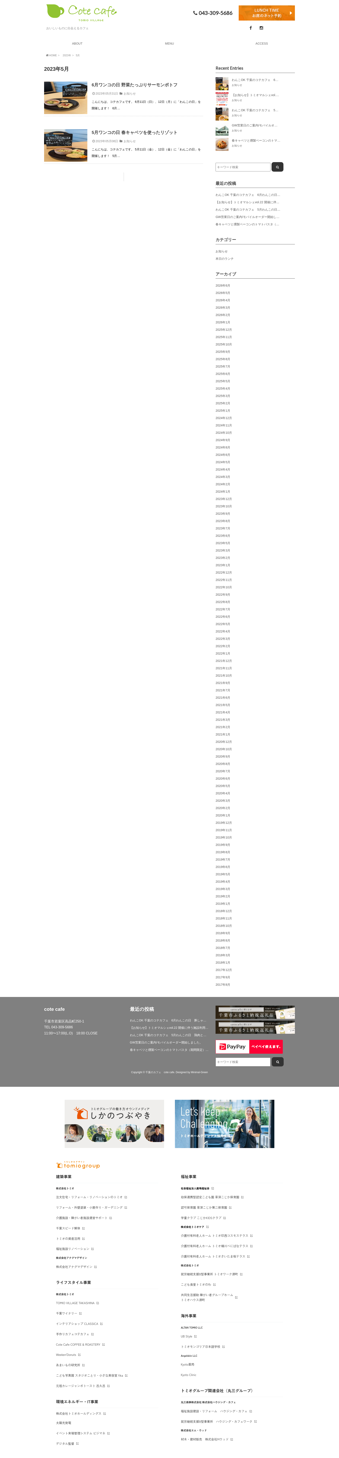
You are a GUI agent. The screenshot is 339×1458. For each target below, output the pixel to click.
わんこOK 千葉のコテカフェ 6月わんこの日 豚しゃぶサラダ (258, 195)
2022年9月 (223, 594)
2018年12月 (224, 911)
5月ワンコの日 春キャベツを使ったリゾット (134, 132)
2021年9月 (223, 683)
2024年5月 (223, 462)
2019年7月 (223, 859)
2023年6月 (223, 535)
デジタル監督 (65, 1443)
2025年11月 (224, 337)
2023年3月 (223, 550)
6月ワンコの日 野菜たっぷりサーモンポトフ (134, 84)
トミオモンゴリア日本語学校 (200, 1346)
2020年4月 (223, 793)
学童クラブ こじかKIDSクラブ (201, 1218)
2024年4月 (223, 469)
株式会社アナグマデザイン (74, 1266)
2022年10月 (224, 587)
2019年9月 (223, 845)
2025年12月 (224, 329)
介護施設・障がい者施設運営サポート (81, 1218)
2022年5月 (223, 624)
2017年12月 (224, 970)
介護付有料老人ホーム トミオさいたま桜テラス (213, 1256)
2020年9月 (223, 756)
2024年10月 (224, 432)
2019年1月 (223, 903)
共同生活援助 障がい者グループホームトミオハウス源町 (207, 1297)
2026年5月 (223, 293)
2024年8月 (223, 447)
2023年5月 (223, 543)
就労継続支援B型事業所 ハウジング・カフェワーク (217, 1421)
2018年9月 (223, 933)
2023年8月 (223, 521)
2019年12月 (224, 822)
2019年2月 (223, 896)
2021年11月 (224, 668)
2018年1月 (223, 962)
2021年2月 (223, 727)
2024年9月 (223, 440)
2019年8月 (223, 852)
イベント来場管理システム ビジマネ (80, 1433)
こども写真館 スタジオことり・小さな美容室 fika (89, 1375)
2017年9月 (223, 977)
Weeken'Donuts (66, 1354)
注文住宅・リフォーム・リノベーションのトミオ (89, 1197)
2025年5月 (223, 381)
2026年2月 (223, 315)
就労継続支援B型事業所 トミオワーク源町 (209, 1274)
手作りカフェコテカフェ (72, 1334)
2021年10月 (224, 675)
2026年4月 (223, 300)
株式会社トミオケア (192, 1227)
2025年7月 (223, 366)
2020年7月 (223, 771)
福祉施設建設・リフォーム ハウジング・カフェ (214, 1411)
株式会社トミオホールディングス (78, 1413)
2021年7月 (223, 690)
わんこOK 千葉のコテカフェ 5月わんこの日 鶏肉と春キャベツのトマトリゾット (272, 209)
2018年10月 (224, 925)
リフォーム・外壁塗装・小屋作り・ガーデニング (89, 1207)
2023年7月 (223, 528)
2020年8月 (223, 764)
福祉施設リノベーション (72, 1249)
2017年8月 (223, 984)
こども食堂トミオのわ (196, 1284)
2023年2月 (223, 558)
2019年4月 (223, 881)
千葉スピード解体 (68, 1228)
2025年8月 (223, 359)
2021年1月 (223, 734)
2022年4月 (223, 631)
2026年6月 (223, 285)
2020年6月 (223, 778)
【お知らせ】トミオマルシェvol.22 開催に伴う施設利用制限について (262, 202)
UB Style (186, 1336)
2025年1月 (223, 410)
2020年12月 (224, 742)
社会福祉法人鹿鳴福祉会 (195, 1188)
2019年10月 (224, 837)
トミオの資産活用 (68, 1238)
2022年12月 (224, 572)
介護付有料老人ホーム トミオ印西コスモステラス (214, 1235)
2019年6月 (223, 867)
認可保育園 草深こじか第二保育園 (204, 1207)
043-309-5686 (212, 13)
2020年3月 (223, 800)
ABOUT (77, 43)
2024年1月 (223, 491)
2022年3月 (223, 638)
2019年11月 (224, 830)
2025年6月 (223, 374)
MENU (169, 43)
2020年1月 (223, 815)
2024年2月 (223, 484)
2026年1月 (223, 322)
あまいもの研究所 (68, 1365)
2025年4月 (223, 388)
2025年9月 (223, 351)
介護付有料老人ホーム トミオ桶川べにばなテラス (214, 1246)
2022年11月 (224, 580)
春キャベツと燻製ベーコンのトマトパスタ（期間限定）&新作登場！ (262, 224)
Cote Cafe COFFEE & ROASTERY (78, 1344)
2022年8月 (223, 602)
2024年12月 (224, 418)
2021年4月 (223, 712)
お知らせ (130, 93)
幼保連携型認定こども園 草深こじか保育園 (210, 1197)
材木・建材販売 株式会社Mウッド (205, 1439)
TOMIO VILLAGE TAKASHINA (75, 1303)
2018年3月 (223, 955)
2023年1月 (223, 565)
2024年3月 (223, 477)
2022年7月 (223, 609)
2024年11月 (224, 425)
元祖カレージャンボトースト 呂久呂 (80, 1386)
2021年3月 (223, 719)
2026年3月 (223, 307)
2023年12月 (224, 499)
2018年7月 (223, 948)
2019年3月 (223, 889)
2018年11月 (224, 918)
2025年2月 (223, 403)
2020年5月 (223, 786)
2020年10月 (224, 749)
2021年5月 (223, 705)
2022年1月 (223, 653)
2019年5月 (223, 874)
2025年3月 (223, 396)
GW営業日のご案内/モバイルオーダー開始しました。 (252, 217)
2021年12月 (224, 661)
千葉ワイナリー (66, 1313)
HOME (51, 55)
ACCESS (262, 43)
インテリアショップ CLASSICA (77, 1323)
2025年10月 (224, 344)
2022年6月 (223, 616)
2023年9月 (223, 513)
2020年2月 (223, 808)
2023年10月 (224, 506)
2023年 (67, 55)
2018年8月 (223, 940)
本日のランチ (225, 258)
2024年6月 (223, 454)
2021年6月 (223, 697)
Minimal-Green (199, 1072)
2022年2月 (223, 646)
